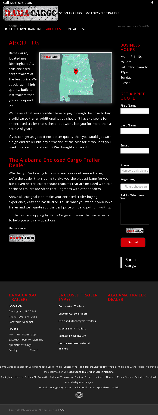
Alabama (109, 371)
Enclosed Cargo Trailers (50, 366)
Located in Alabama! (21, 321)
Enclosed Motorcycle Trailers (109, 366)
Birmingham (7, 377)
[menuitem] (9, 13)
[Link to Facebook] (152, 2)
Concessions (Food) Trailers (78, 366)
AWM (62, 410)
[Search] (83, 29)
